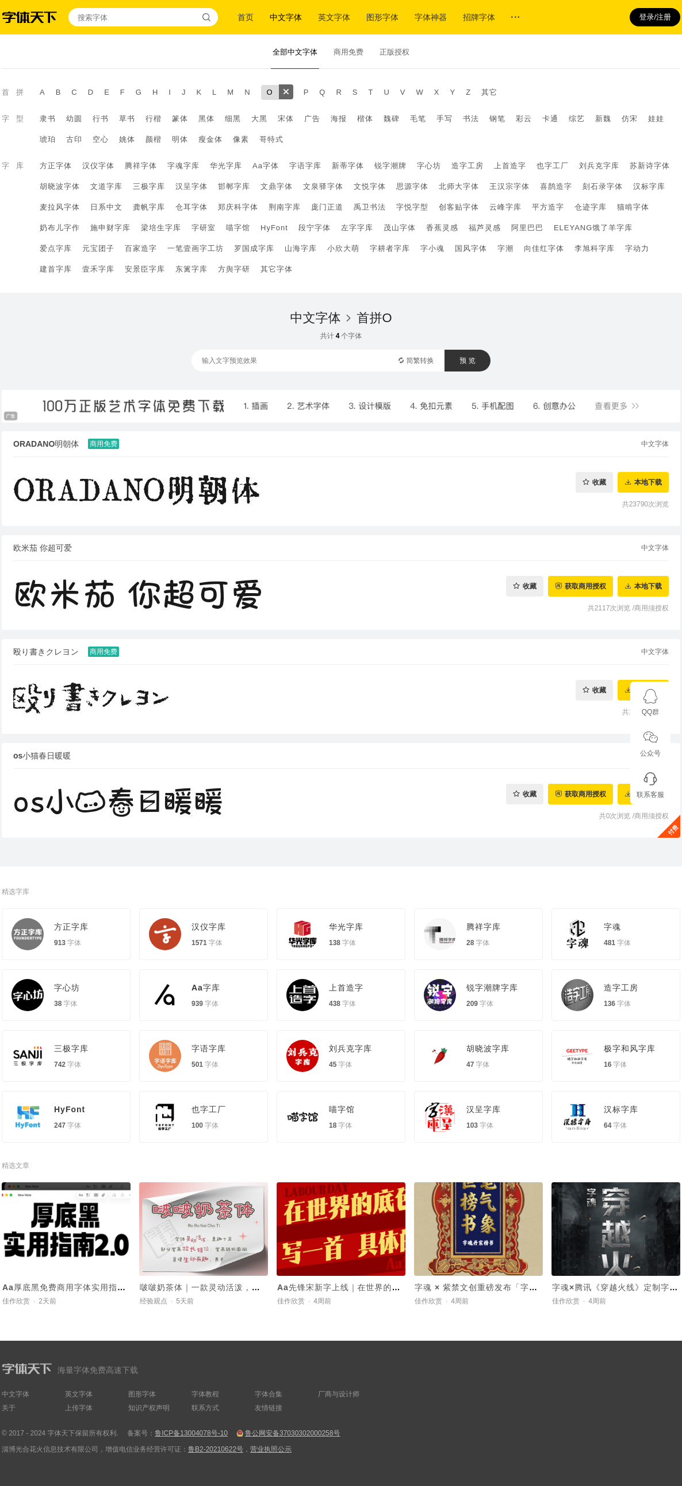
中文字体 (286, 17)
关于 (9, 1408)
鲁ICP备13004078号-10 (191, 1433)
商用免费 (348, 52)
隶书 (48, 118)
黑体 (206, 118)
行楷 (153, 118)
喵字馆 (238, 227)
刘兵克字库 (599, 165)
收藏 (599, 482)
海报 (339, 118)
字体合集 (268, 1394)
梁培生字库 (161, 227)
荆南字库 (285, 207)
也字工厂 (553, 165)
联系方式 (205, 1408)
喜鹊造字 (556, 186)
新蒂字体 (348, 165)
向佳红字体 (544, 248)
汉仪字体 (98, 165)
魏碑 (392, 118)
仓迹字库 (590, 207)
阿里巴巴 (527, 227)
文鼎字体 (276, 186)
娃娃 (656, 118)
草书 (127, 118)
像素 (241, 139)
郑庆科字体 (238, 207)
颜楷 (153, 139)
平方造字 (548, 207)
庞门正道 (327, 207)
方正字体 (56, 165)
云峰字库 (505, 207)
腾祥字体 (141, 165)
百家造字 (141, 248)
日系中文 (106, 207)
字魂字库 (183, 165)
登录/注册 (655, 17)
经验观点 (153, 1301)
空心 (101, 139)
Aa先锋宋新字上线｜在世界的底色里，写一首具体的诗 (382, 1287)
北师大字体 (459, 186)
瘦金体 (210, 139)
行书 (101, 118)
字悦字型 (412, 207)
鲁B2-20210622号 (215, 1449)
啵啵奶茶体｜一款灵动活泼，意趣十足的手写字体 (234, 1287)
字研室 (203, 227)
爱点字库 (56, 248)
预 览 (467, 361)
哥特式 (271, 139)
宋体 (286, 118)
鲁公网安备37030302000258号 (292, 1433)
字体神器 (431, 17)
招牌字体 (479, 17)
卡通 (550, 118)
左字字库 (357, 227)
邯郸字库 (234, 186)
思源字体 (412, 186)
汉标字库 (649, 186)
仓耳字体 (191, 207)
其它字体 (276, 269)
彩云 (524, 118)
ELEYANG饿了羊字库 (593, 227)
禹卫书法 (370, 207)
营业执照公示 (271, 1449)
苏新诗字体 (650, 165)
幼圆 (74, 118)
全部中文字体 (295, 52)
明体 (180, 139)
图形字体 (382, 17)
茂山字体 (400, 227)
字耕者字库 (390, 248)
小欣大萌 (343, 248)
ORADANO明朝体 (46, 443)
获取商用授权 (585, 586)
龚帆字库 (149, 207)
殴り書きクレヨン (46, 651)
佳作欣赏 (16, 1301)
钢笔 (497, 118)
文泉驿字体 (323, 186)
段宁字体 (314, 227)
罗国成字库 (254, 248)
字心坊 (429, 165)
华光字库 (226, 165)
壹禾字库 (98, 269)
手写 (444, 118)
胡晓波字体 (60, 186)
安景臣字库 (145, 269)
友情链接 (268, 1408)
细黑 (233, 118)
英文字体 (334, 17)
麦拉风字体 (60, 207)
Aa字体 (265, 165)
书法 (471, 118)
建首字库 (56, 269)
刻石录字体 (603, 186)
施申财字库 (110, 227)
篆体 (180, 118)
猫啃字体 (633, 207)
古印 (74, 139)
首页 (245, 17)
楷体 (365, 118)
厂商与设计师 (338, 1394)
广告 (312, 118)
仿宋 (630, 118)
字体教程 (205, 1394)
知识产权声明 (149, 1408)
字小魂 (432, 248)
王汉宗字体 (509, 186)
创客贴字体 (459, 207)
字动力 (637, 248)
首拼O (374, 318)
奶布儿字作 (60, 227)
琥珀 (48, 139)
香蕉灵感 (442, 227)
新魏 (603, 118)
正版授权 (394, 52)
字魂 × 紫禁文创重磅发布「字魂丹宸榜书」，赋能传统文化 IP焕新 (542, 1287)
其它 (489, 92)
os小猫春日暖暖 (42, 755)
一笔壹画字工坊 (195, 248)
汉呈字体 (191, 186)
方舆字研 (234, 269)
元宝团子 (98, 248)
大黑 (259, 118)
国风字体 (471, 248)
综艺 (577, 118)
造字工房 (467, 165)
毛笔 (418, 118)
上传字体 (79, 1408)
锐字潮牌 (390, 165)
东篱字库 (191, 269)
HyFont (274, 227)
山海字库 (301, 248)
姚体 (127, 139)
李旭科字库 (594, 248)
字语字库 (305, 165)
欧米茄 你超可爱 (42, 547)
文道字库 (106, 186)
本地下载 (648, 482)
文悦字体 (370, 186)
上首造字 (510, 165)
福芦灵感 (485, 227)
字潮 (505, 248)
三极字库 (149, 186)
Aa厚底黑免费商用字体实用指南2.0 (70, 1287)
